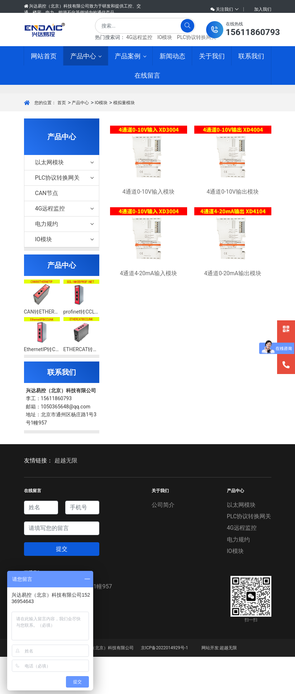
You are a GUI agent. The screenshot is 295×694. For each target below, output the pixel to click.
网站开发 (210, 685)
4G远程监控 (139, 37)
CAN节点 (46, 230)
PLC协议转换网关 (196, 37)
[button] (243, 29)
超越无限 (65, 498)
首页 (61, 139)
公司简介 (162, 542)
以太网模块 (65, 199)
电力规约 (65, 261)
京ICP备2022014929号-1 (164, 685)
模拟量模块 (124, 139)
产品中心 (80, 139)
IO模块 (164, 37)
